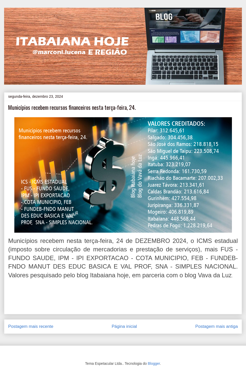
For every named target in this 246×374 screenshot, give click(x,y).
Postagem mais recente (30, 326)
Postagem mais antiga (216, 326)
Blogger (154, 363)
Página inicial (124, 326)
